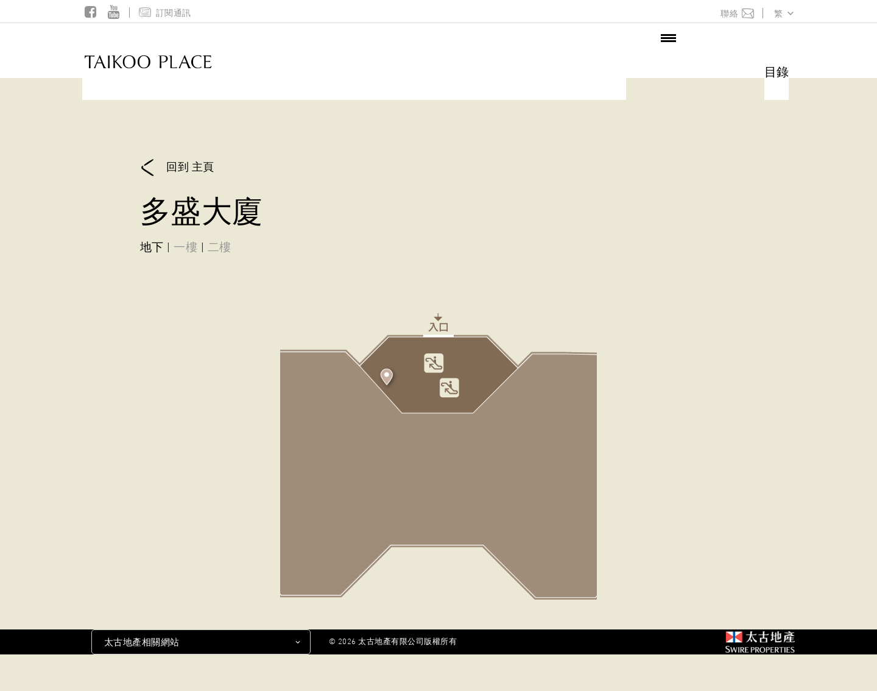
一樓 (185, 246)
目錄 (776, 72)
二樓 (219, 246)
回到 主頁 (177, 168)
